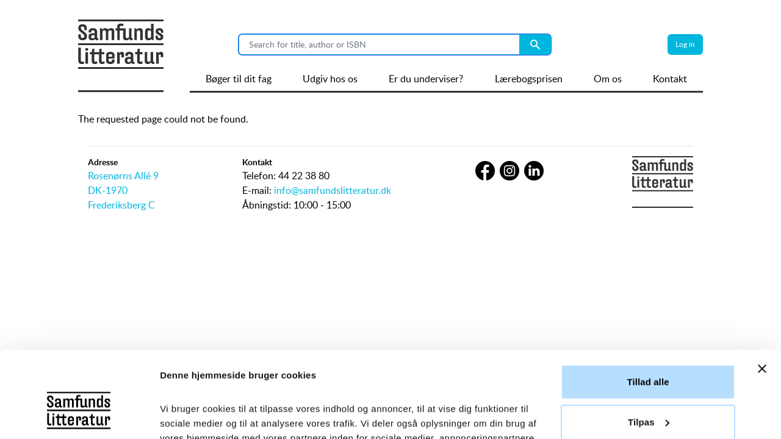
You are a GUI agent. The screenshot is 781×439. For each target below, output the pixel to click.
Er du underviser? (426, 78)
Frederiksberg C (121, 205)
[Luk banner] (762, 283)
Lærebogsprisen (529, 78)
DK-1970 (108, 190)
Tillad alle (648, 296)
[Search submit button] (535, 44)
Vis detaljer (184, 415)
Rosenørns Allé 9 (123, 175)
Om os (608, 78)
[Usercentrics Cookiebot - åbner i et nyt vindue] (79, 415)
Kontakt (670, 78)
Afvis (647, 376)
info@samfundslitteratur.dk (332, 190)
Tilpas (648, 335)
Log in (685, 44)
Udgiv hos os (330, 78)
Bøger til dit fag (239, 78)
